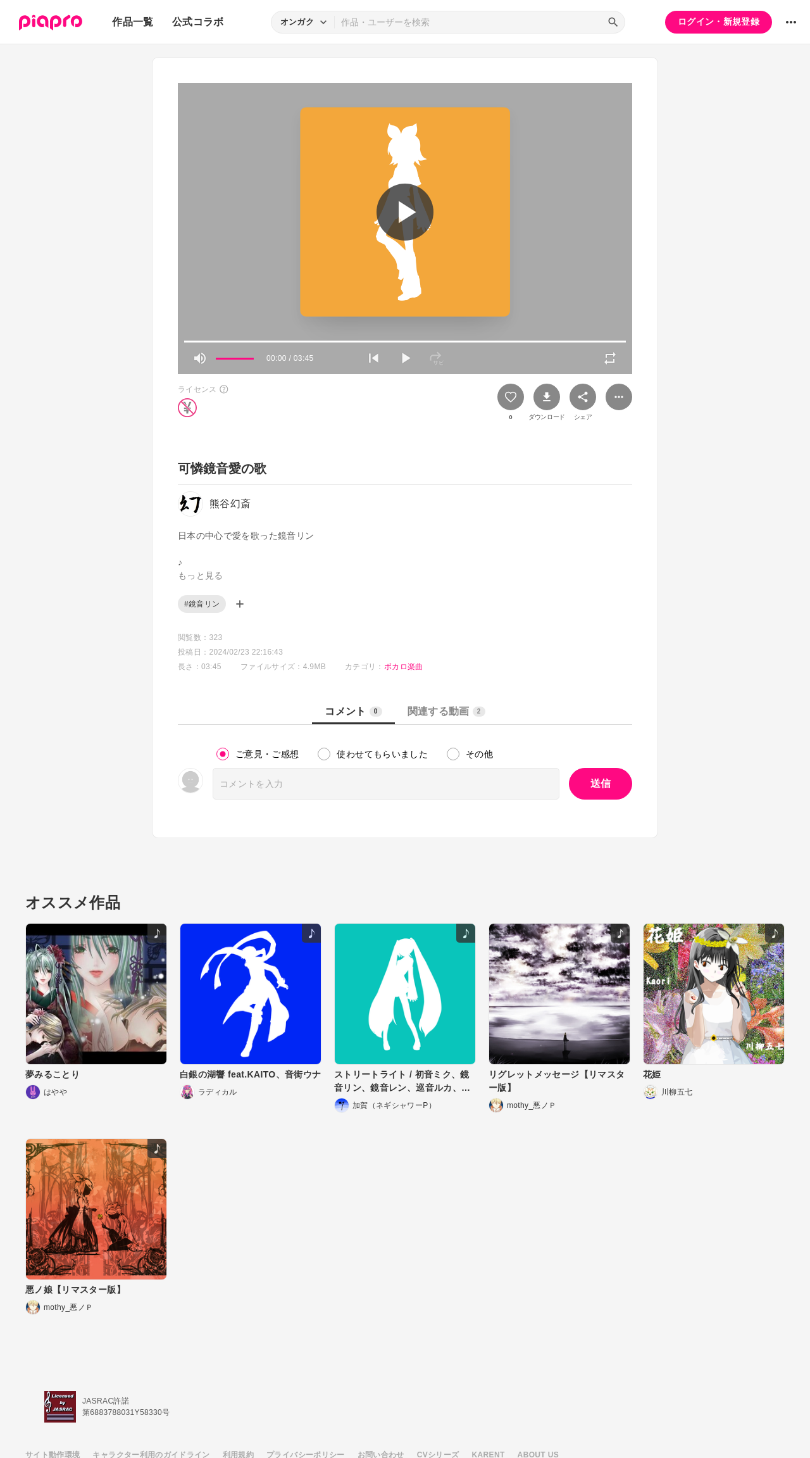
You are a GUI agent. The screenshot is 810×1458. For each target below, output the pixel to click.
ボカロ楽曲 (403, 666)
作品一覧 (132, 21)
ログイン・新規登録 (718, 21)
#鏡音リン (202, 604)
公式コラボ (198, 21)
